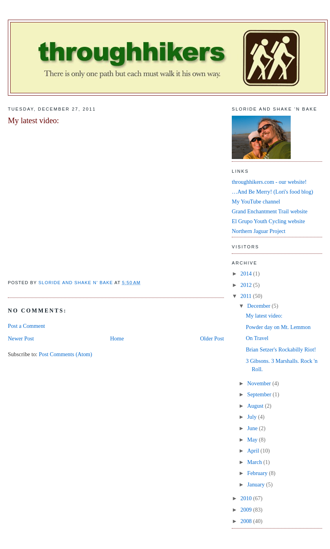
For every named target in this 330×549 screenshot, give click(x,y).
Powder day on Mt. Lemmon (278, 327)
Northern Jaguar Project (259, 231)
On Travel (257, 338)
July (252, 417)
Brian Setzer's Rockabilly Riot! (281, 349)
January (256, 484)
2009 (246, 509)
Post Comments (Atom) (65, 354)
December (259, 306)
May (253, 439)
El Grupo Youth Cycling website (268, 221)
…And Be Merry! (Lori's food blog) (272, 192)
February (258, 473)
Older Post (212, 338)
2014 (246, 273)
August (256, 406)
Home (117, 338)
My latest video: (264, 315)
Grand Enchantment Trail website (270, 211)
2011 (246, 296)
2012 (246, 285)
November (259, 383)
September (260, 394)
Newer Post (21, 338)
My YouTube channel (256, 201)
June (253, 428)
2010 (246, 498)
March (255, 462)
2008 (246, 521)
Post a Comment (26, 326)
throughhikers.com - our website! (269, 182)
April (253, 450)
